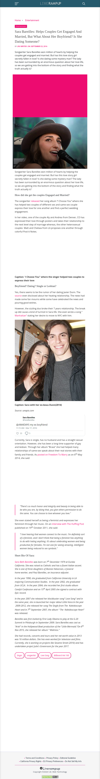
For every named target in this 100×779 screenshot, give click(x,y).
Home (18, 20)
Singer (19, 655)
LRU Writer (22, 46)
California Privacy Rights (30, 761)
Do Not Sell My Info (73, 761)
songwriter (31, 655)
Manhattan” (21, 315)
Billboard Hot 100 (61, 655)
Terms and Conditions (35, 758)
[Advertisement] (50, 93)
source (18, 295)
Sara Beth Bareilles (24, 561)
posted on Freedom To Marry (52, 454)
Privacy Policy (52, 758)
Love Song (45, 655)
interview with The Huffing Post (67, 523)
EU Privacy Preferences (53, 761)
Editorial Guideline (68, 758)
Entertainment (32, 20)
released (35, 201)
